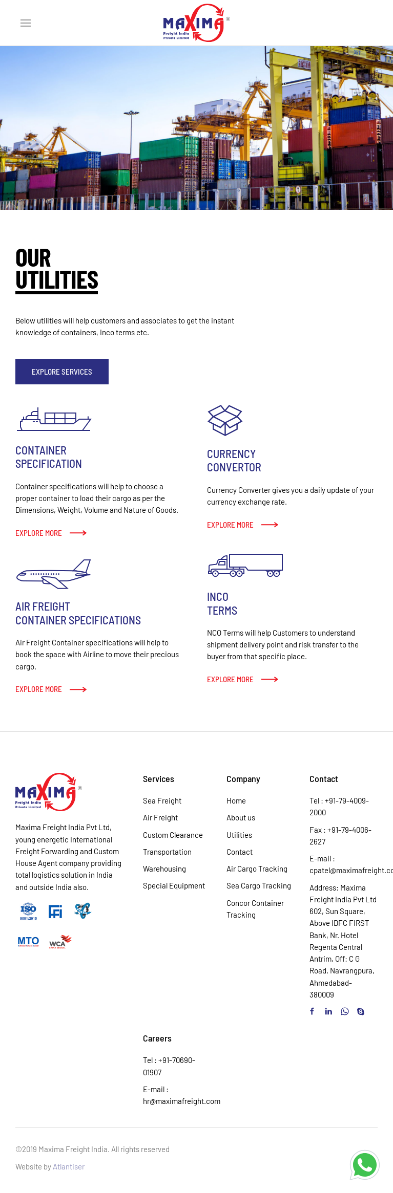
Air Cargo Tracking (256, 868)
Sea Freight (162, 800)
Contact (239, 851)
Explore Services (62, 371)
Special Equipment (174, 885)
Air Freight (160, 817)
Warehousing (164, 868)
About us (240, 817)
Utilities (239, 834)
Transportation (167, 851)
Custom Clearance (173, 834)
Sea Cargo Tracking (258, 885)
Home (236, 800)
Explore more (38, 532)
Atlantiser (69, 1166)
